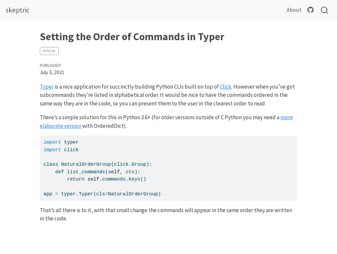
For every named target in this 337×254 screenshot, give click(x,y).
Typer (47, 86)
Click (225, 86)
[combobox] (324, 10)
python (49, 51)
